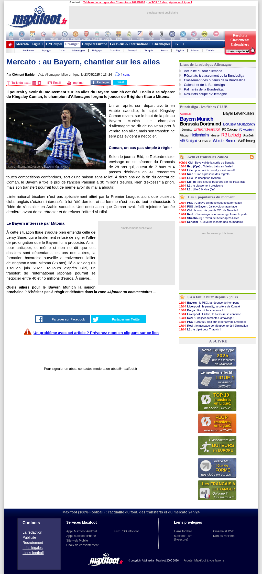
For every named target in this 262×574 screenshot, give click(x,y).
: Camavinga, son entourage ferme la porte (213, 214)
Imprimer (76, 83)
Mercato (22, 44)
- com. (121, 74)
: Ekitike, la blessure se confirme (210, 314)
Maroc (195, 50)
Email (54, 83)
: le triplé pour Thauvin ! (200, 329)
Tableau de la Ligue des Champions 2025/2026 (114, 2)
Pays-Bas (115, 50)
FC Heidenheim (246, 129)
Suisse (164, 50)
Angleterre (28, 50)
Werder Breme (224, 141)
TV (176, 44)
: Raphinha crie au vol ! (202, 310)
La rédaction (32, 532)
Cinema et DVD (223, 531)
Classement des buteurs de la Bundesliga (214, 80)
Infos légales (33, 548)
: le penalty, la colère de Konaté (209, 306)
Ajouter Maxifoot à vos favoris (204, 560)
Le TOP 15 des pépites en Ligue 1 (170, 2)
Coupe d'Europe (94, 44)
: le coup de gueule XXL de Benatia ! (208, 210)
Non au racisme (224, 536)
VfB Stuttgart (188, 141)
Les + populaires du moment (211, 197)
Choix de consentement (82, 545)
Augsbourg (185, 113)
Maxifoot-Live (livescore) (183, 537)
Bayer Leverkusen (238, 113)
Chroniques (161, 44)
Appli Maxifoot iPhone (81, 536)
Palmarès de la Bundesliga (204, 89)
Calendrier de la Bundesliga (204, 85)
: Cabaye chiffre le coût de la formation (210, 202)
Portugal (132, 50)
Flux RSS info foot (126, 531)
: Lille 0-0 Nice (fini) (197, 189)
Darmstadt (186, 129)
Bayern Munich (196, 118)
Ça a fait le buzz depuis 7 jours (213, 297)
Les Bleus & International (129, 44)
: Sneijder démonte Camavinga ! (206, 317)
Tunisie (210, 50)
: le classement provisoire (201, 185)
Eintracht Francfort (206, 129)
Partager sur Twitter (117, 319)
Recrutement (33, 543)
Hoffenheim (199, 135)
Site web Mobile (77, 540)
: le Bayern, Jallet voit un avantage (208, 206)
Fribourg (184, 135)
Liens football (33, 553)
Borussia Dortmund (200, 124)
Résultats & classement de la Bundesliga (214, 75)
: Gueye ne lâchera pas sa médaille (211, 221)
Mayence (215, 135)
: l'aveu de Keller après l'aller (209, 218)
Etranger (72, 44)
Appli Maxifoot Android (81, 531)
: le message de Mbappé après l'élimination (213, 325)
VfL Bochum (205, 141)
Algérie (179, 50)
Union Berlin (248, 135)
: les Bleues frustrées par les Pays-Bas (212, 181)
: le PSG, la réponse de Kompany (209, 302)
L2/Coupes (54, 44)
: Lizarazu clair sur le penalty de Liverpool (212, 321)
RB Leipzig (231, 134)
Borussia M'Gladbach (239, 124)
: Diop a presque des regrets (204, 174)
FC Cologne (229, 129)
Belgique (97, 50)
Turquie (149, 50)
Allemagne (78, 50)
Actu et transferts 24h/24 (207, 157)
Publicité (29, 537)
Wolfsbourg (246, 141)
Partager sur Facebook (60, 319)
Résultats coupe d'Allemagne (205, 94)
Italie (61, 50)
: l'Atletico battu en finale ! (206, 166)
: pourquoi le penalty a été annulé (207, 170)
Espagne (46, 50)
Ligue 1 (37, 44)
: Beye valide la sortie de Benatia (206, 162)
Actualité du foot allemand (203, 71)
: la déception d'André (200, 177)
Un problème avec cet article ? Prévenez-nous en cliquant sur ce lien (96, 332)
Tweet (120, 82)
